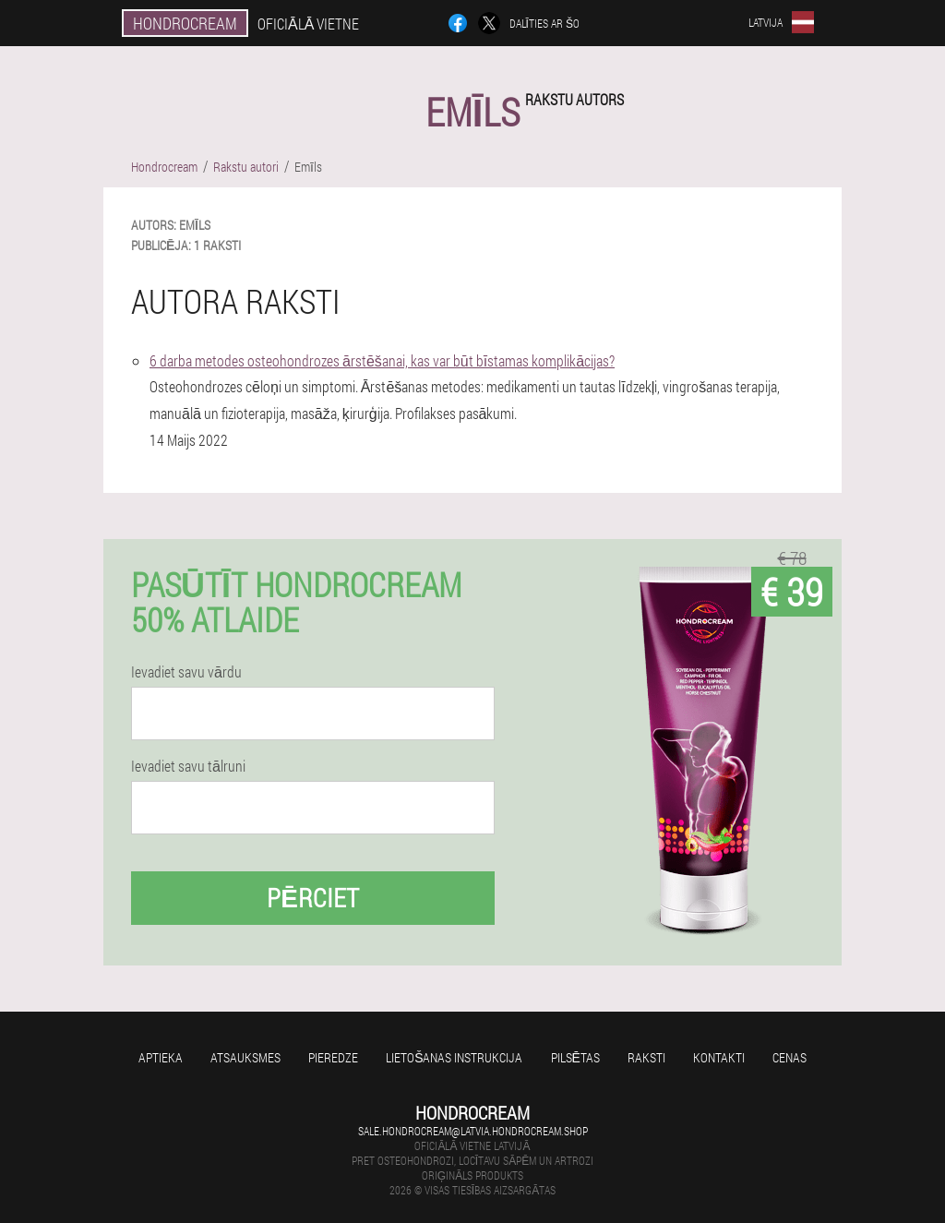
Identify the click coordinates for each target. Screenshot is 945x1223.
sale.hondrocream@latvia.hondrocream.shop (473, 1130)
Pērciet (313, 898)
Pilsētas (575, 1057)
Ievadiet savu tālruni (188, 766)
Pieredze (333, 1057)
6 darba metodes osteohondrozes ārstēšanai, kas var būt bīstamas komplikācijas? (382, 360)
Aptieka (160, 1057)
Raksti (646, 1057)
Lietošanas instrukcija (454, 1057)
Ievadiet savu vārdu (186, 672)
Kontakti (719, 1057)
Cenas (789, 1057)
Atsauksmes (245, 1057)
